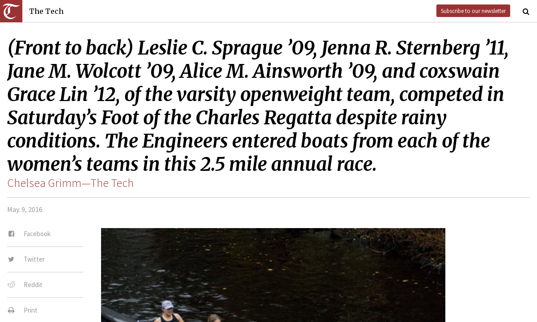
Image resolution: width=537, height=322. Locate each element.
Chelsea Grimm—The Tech (70, 183)
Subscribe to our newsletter (473, 10)
